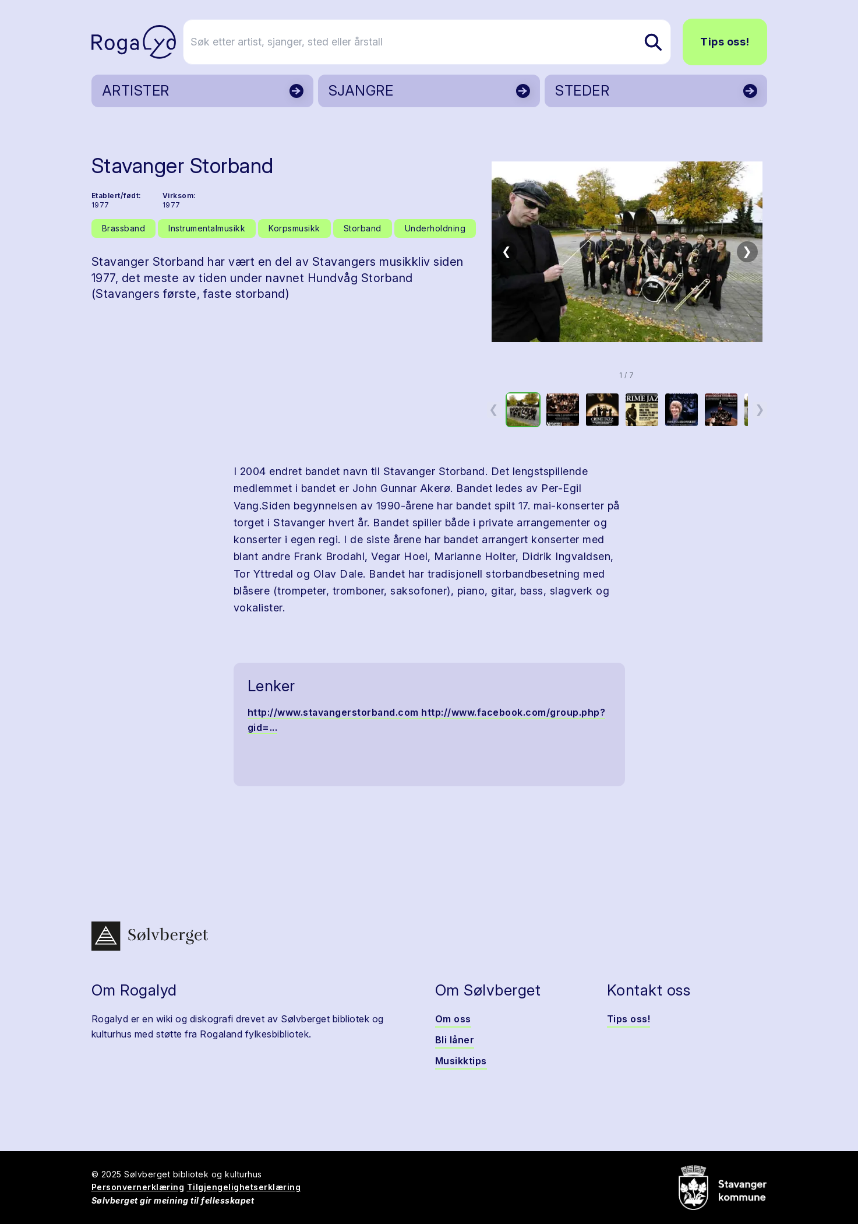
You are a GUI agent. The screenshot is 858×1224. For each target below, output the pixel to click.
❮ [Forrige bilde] (506, 251)
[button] (627, 251)
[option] (523, 409)
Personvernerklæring (138, 1187)
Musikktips (461, 1061)
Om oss (453, 1019)
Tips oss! (725, 42)
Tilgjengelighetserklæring (244, 1187)
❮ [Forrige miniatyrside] (494, 409)
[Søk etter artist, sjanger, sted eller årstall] (434, 42)
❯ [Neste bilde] (747, 251)
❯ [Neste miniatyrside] (760, 409)
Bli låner (455, 1040)
